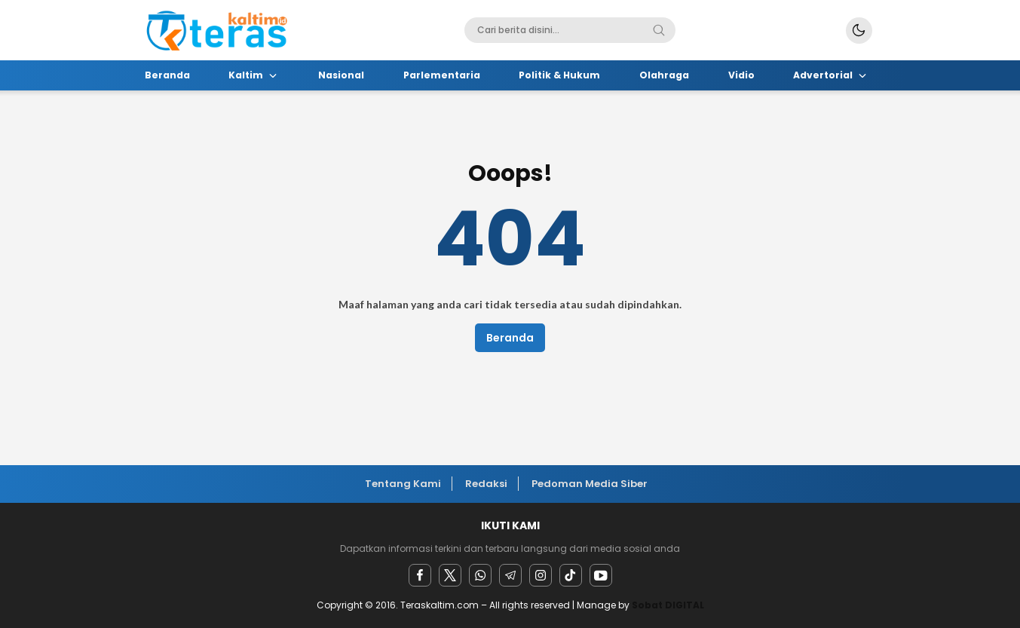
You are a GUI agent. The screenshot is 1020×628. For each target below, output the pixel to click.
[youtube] (601, 575)
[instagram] (540, 575)
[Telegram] (510, 575)
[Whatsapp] (480, 575)
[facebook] (420, 575)
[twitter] (450, 575)
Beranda (510, 337)
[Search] (659, 30)
